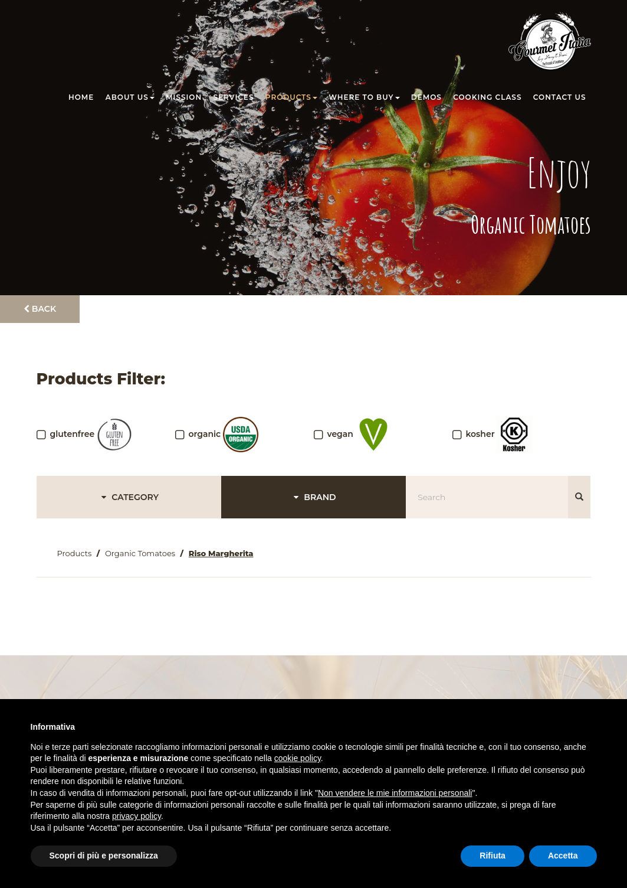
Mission (184, 97)
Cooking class (487, 97)
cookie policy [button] (297, 758)
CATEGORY (128, 497)
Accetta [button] (563, 855)
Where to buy (364, 97)
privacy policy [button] (136, 816)
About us (130, 97)
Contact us (559, 97)
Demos (426, 97)
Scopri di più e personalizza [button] (104, 855)
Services (234, 97)
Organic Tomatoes (140, 553)
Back (40, 308)
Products (291, 97)
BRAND (313, 497)
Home (81, 97)
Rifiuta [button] (492, 855)
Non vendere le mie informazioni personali (395, 793)
